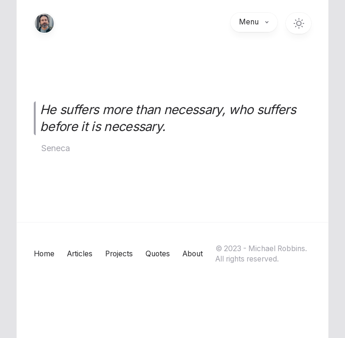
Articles (79, 253)
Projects (119, 253)
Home (44, 253)
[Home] (44, 23)
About (193, 253)
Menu (254, 21)
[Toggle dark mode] (298, 23)
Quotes (158, 253)
